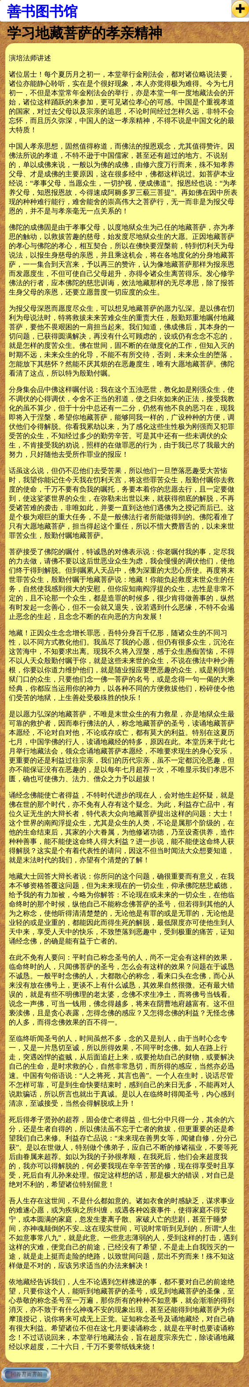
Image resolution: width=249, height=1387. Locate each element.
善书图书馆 (42, 11)
